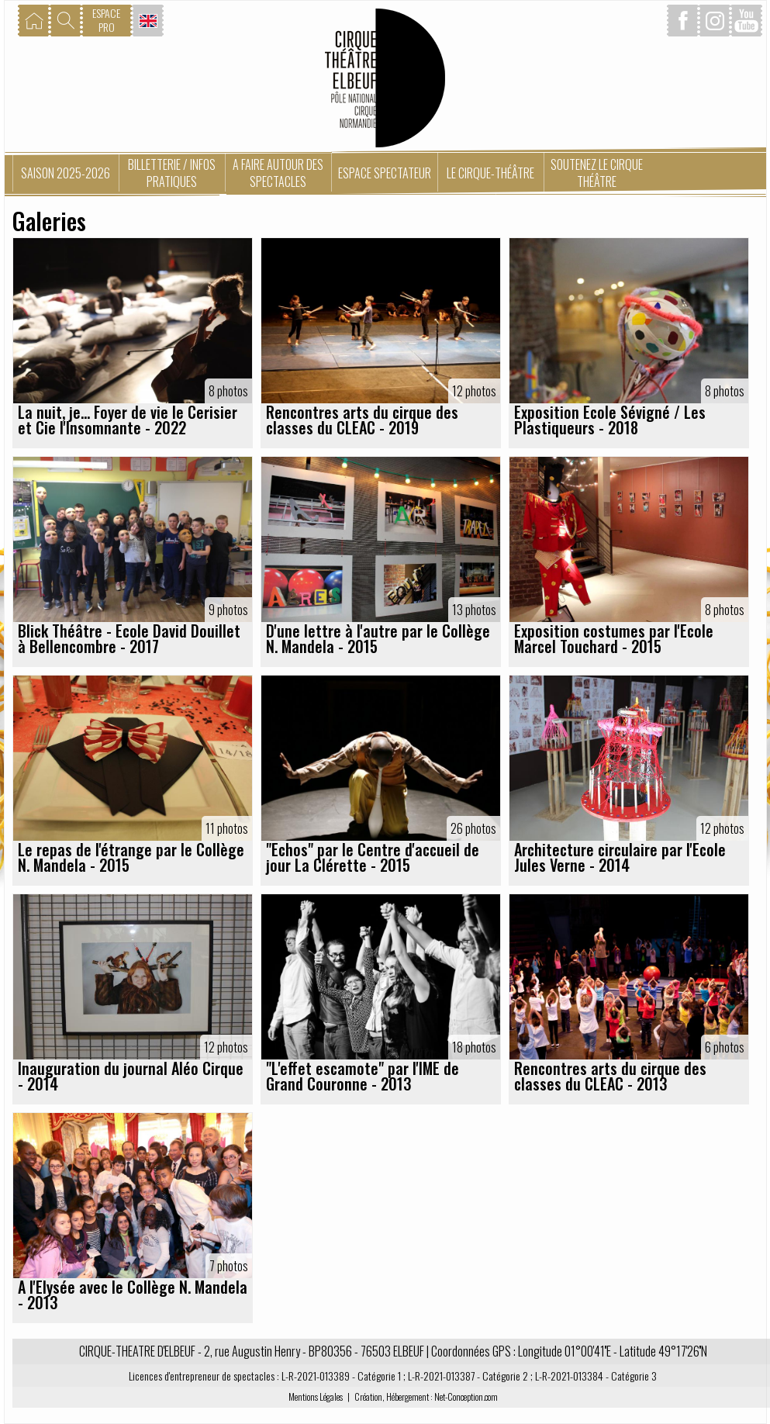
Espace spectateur (384, 173)
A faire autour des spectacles (278, 173)
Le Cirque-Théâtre (490, 173)
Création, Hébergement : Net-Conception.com (426, 1396)
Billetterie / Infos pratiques (172, 173)
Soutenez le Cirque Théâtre (597, 173)
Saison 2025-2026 (65, 173)
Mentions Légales (315, 1396)
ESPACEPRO (106, 20)
